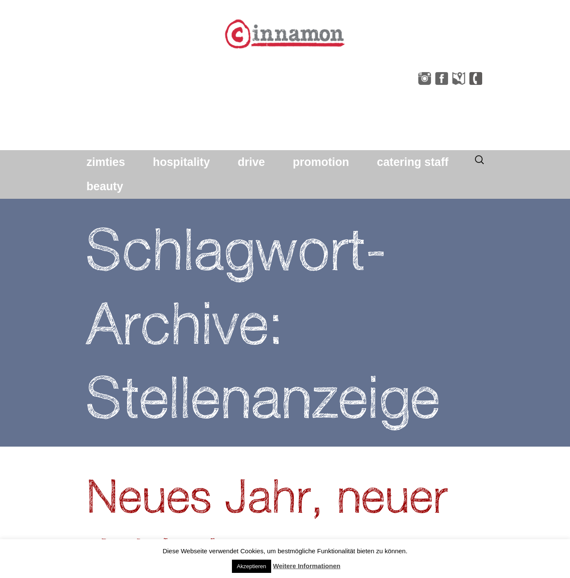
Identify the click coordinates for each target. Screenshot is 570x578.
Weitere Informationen (306, 565)
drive (251, 162)
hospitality (181, 162)
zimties (106, 162)
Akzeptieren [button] (251, 566)
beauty (105, 186)
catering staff (412, 162)
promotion (321, 162)
